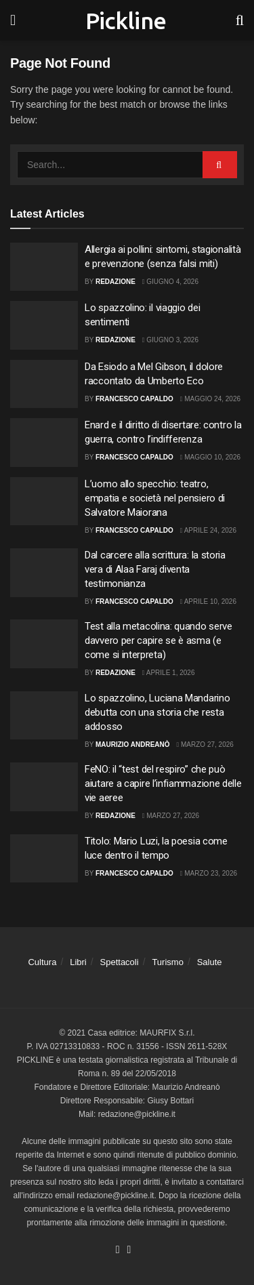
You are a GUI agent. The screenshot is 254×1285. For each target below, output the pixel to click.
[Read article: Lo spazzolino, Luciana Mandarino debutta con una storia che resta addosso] (44, 715)
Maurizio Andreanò (133, 744)
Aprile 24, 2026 (208, 530)
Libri (78, 962)
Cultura (42, 962)
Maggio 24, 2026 (210, 399)
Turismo (167, 962)
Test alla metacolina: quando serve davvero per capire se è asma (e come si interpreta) (158, 640)
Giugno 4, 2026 (170, 281)
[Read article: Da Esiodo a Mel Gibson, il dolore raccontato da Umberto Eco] (44, 384)
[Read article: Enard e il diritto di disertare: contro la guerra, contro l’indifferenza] (44, 442)
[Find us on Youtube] (129, 1250)
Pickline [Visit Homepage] (126, 20)
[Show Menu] (13, 20)
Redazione (115, 281)
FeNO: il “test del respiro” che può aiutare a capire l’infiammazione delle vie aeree (163, 783)
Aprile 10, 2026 (208, 601)
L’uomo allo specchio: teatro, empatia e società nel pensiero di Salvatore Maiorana (155, 498)
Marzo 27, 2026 (205, 744)
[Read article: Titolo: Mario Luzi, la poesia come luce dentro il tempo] (44, 858)
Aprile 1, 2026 (168, 672)
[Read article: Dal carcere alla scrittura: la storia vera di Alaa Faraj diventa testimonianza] (44, 572)
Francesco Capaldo (134, 399)
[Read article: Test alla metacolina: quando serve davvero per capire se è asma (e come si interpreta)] (44, 643)
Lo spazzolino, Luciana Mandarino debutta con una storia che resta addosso (157, 712)
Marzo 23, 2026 (208, 873)
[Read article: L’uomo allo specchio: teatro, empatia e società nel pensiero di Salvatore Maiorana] (44, 501)
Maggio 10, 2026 (210, 457)
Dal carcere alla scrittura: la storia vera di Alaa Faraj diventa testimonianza (155, 569)
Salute (209, 962)
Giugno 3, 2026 (170, 340)
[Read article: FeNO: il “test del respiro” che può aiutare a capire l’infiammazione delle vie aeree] (44, 786)
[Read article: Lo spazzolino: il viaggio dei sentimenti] (44, 325)
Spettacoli (119, 962)
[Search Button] (240, 20)
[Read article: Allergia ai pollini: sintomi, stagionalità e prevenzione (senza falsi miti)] (44, 267)
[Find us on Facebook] (118, 1250)
